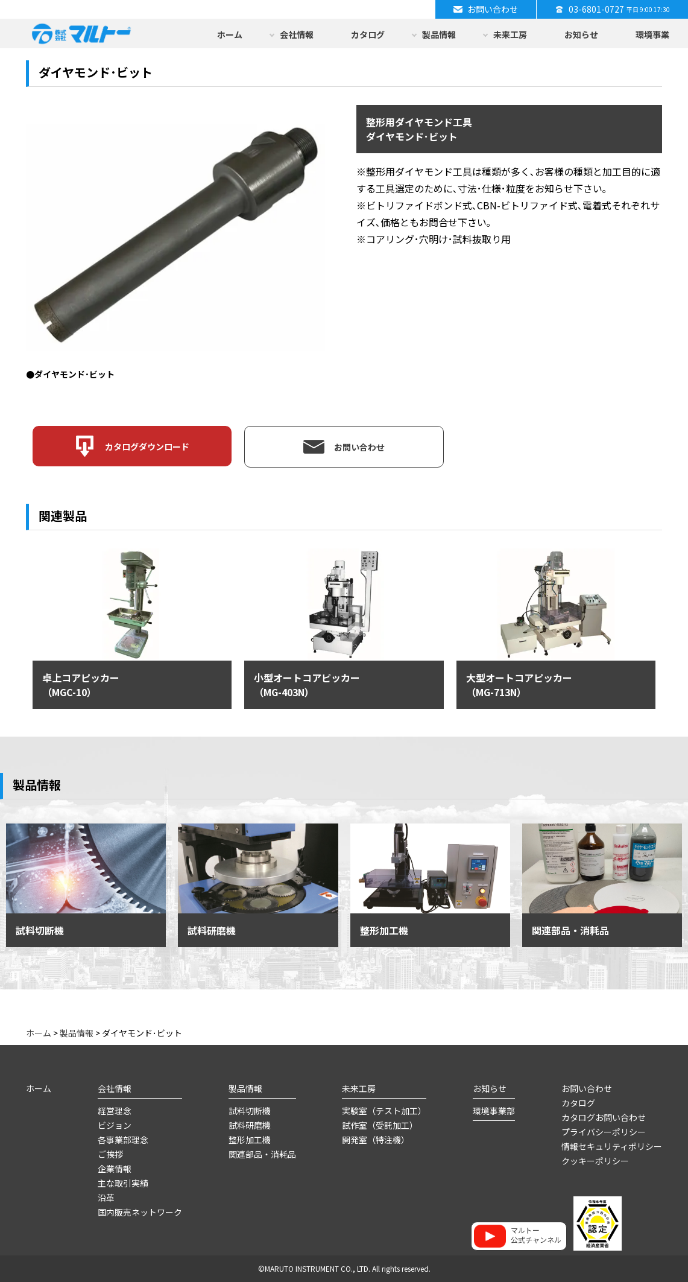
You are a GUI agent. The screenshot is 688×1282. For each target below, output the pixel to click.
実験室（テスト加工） (384, 1111)
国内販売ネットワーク (140, 1212)
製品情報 (439, 34)
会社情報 (297, 34)
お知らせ (581, 34)
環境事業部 (494, 1111)
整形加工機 (250, 1140)
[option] (175, 243)
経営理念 (114, 1111)
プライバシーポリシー (603, 1132)
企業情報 (114, 1169)
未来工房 (510, 34)
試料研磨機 (250, 1125)
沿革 (106, 1198)
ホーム (229, 34)
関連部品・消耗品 (262, 1154)
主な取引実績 (123, 1183)
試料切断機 (250, 1111)
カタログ (368, 34)
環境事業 (652, 34)
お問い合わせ (586, 1088)
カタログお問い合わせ (603, 1117)
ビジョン (114, 1125)
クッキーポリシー (595, 1161)
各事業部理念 (123, 1140)
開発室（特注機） (375, 1140)
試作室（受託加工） (380, 1125)
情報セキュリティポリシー (611, 1146)
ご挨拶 (110, 1154)
